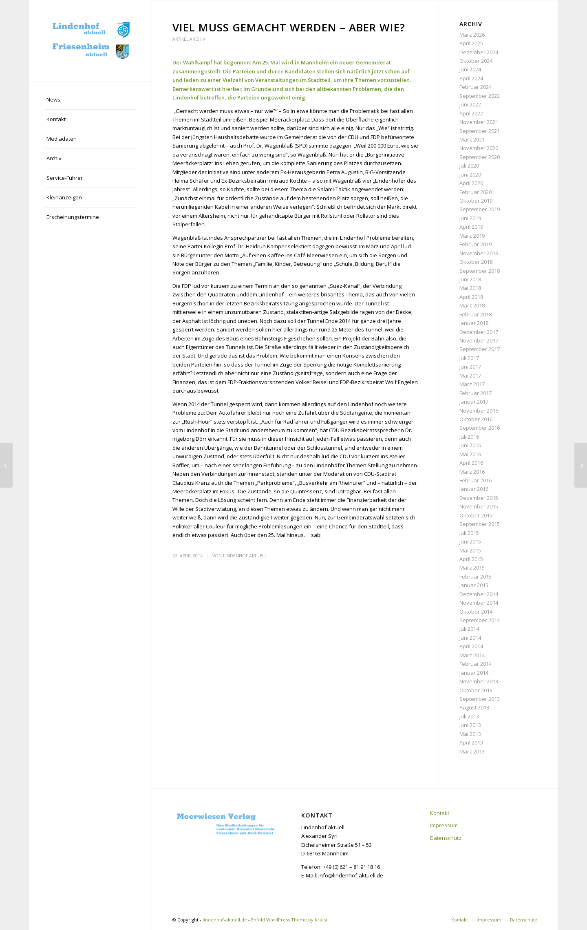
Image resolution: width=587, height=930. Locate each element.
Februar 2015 (475, 576)
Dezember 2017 (478, 332)
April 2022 (471, 113)
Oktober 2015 (475, 515)
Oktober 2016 (475, 419)
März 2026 (472, 34)
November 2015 (478, 506)
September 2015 (479, 524)
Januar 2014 (473, 672)
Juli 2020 (469, 165)
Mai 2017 (470, 375)
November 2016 (478, 410)
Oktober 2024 (475, 60)
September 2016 (479, 427)
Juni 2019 (470, 218)
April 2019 (471, 226)
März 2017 (472, 384)
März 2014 (472, 655)
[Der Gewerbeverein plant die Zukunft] (580, 465)
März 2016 (472, 471)
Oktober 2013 (475, 690)
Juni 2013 (470, 725)
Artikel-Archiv (188, 39)
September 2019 (479, 209)
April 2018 (471, 296)
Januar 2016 (473, 489)
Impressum (444, 825)
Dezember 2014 (478, 594)
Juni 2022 (470, 104)
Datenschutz (445, 838)
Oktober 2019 (475, 200)
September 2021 (479, 131)
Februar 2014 (475, 663)
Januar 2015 (473, 585)
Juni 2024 (470, 69)
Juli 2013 (469, 716)
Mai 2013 (470, 734)
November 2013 (478, 681)
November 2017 (478, 340)
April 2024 (471, 78)
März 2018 (472, 305)
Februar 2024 (475, 87)
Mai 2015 (470, 550)
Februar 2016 (475, 480)
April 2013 (471, 742)
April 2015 (471, 559)
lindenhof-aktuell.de (225, 920)
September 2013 (479, 698)
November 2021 (478, 122)
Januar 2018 (473, 323)
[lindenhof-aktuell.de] (90, 40)
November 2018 (478, 253)
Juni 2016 (470, 445)
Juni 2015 (470, 541)
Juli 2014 (469, 628)
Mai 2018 (470, 288)
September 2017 (479, 349)
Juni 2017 (470, 366)
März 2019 (472, 235)
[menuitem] (90, 100)
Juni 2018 (470, 279)
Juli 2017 (469, 358)
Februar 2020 (475, 192)
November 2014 (478, 602)
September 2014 (479, 620)
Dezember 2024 (478, 52)
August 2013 (474, 707)
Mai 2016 (470, 454)
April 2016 (471, 462)
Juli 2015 (469, 533)
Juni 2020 (470, 174)
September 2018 (479, 270)
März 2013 (472, 751)
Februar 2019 (475, 244)
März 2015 (472, 567)
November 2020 (478, 148)
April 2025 (471, 43)
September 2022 (479, 95)
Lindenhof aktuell (245, 556)
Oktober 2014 (475, 611)
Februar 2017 (475, 393)
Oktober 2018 (475, 261)
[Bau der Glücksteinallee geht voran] (6, 465)
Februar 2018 (475, 314)
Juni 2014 (470, 637)
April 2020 (471, 183)
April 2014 (471, 646)
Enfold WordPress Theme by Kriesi (289, 920)
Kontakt (439, 813)
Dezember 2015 (478, 497)
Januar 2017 (473, 401)
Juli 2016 (469, 436)
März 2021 (472, 139)
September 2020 (479, 157)
